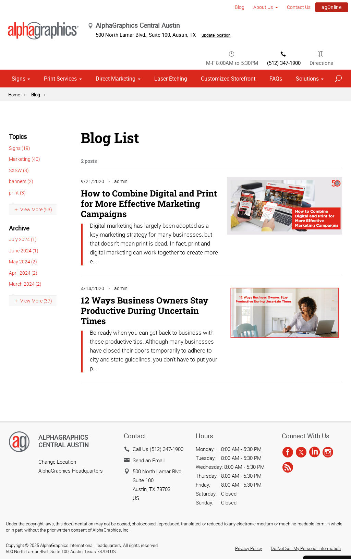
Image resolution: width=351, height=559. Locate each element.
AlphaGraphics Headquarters (70, 398)
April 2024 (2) (23, 203)
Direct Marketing (115, 9)
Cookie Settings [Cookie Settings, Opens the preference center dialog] (27, 516)
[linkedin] (314, 380)
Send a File (326, 511)
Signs (18, 9)
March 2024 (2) (25, 214)
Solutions (307, 9)
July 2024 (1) (23, 170)
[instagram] (328, 380)
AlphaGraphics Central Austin (63, 369)
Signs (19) (19, 78)
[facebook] (288, 380)
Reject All (20, 535)
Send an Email (149, 387)
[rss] (288, 395)
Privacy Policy (248, 476)
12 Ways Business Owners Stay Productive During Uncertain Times (144, 241)
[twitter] (301, 380)
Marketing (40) (24, 90)
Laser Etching (170, 9)
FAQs (275, 9)
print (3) (17, 123)
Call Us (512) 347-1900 (158, 376)
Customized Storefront (228, 9)
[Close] (10, 551)
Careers (326, 530)
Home (14, 25)
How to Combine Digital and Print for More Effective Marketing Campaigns (149, 134)
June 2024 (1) (23, 181)
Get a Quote (326, 493)
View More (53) (36, 140)
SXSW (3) (19, 101)
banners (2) (21, 112)
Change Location (57, 389)
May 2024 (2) (23, 192)
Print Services (60, 9)
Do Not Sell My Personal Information (306, 476)
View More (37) (36, 231)
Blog (35, 25)
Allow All (62, 535)
